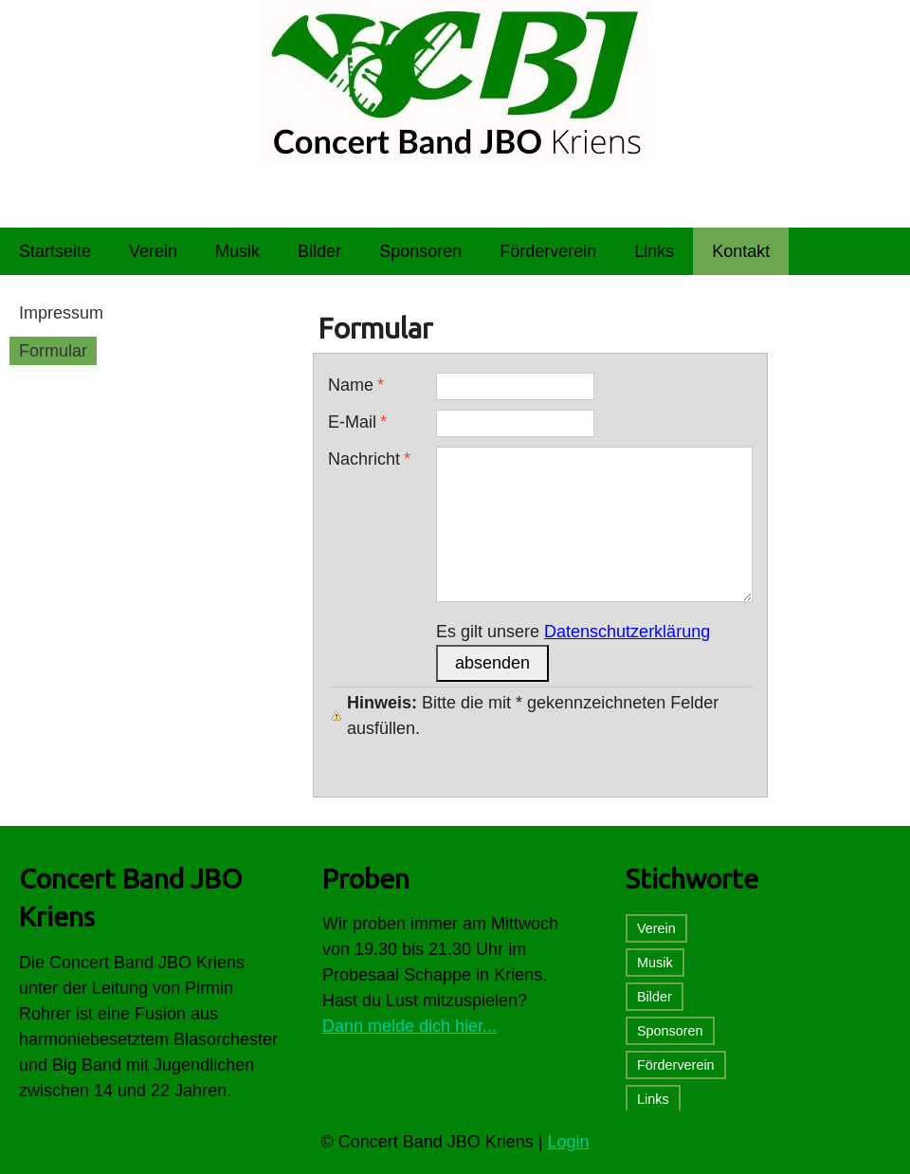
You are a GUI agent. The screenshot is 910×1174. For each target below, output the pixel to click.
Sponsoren (670, 1030)
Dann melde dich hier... (409, 1026)
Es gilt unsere (573, 631)
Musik (655, 962)
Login (569, 1141)
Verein (656, 928)
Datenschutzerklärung (627, 631)
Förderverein (676, 1065)
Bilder (654, 996)
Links (653, 1099)
